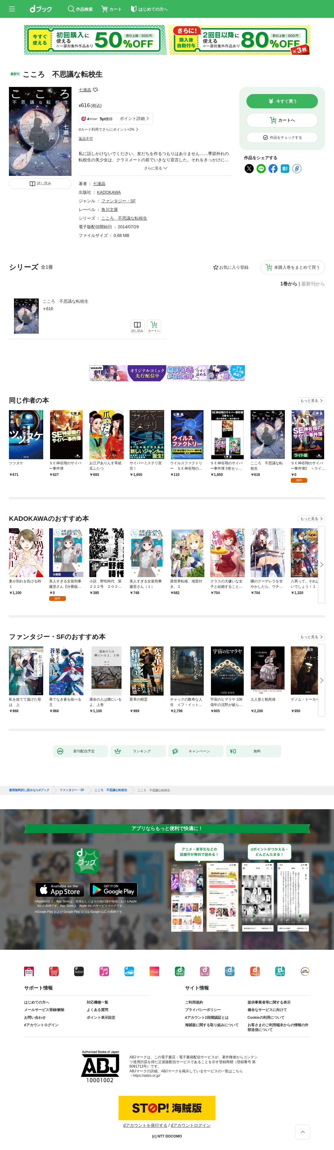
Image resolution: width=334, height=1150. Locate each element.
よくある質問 (97, 1010)
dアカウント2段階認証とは (207, 1017)
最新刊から (313, 284)
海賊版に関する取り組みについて (212, 1025)
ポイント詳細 (132, 118)
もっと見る (309, 401)
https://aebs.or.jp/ (146, 1076)
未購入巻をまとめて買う (297, 267)
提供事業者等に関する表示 (269, 1002)
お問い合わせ (35, 1017)
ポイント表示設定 (101, 1017)
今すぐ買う (286, 101)
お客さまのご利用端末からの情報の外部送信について (278, 1027)
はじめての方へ (36, 1002)
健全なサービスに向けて (267, 1010)
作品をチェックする (286, 137)
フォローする (95, 90)
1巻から (288, 284)
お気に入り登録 (233, 267)
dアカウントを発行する (145, 1125)
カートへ (286, 120)
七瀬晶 (85, 90)
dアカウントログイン (41, 1025)
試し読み (44, 183)
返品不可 (86, 139)
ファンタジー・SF (118, 201)
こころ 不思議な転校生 (65, 301)
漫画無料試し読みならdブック (29, 790)
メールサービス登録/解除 (44, 1010)
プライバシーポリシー (203, 1010)
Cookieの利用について (266, 1017)
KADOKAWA (109, 192)
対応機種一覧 (97, 1002)
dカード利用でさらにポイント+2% (106, 129)
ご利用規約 (194, 1002)
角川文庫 (109, 209)
